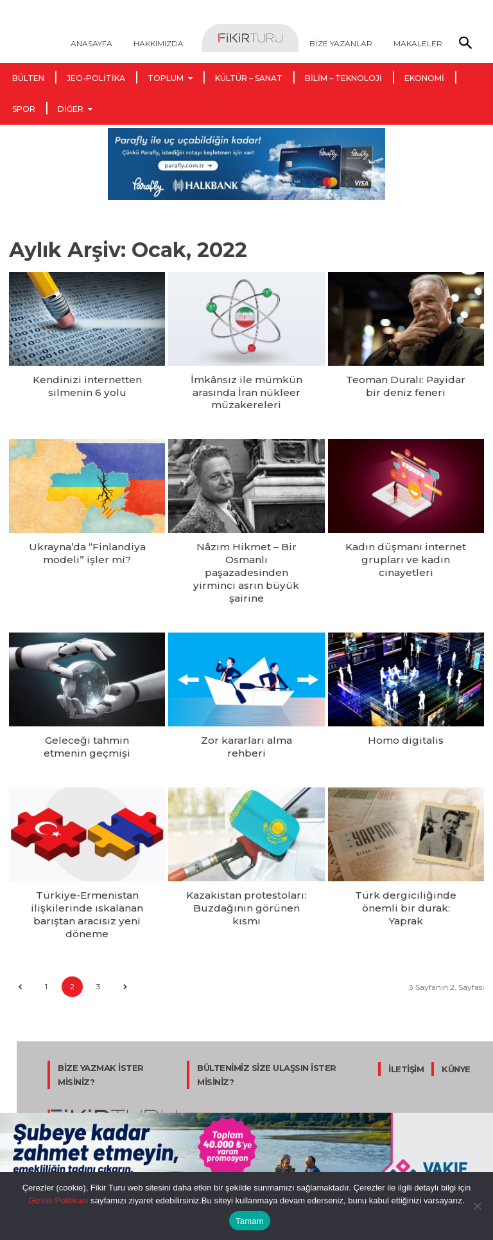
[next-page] (124, 937)
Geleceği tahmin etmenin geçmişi (87, 707)
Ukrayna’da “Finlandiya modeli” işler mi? (87, 545)
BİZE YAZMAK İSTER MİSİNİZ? (101, 1026)
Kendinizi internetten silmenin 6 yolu (87, 384)
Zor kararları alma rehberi (246, 702)
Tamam (250, 1221)
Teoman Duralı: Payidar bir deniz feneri (406, 384)
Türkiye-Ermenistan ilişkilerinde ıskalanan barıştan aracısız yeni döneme (87, 869)
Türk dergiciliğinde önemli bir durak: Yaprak (406, 858)
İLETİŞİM (406, 1020)
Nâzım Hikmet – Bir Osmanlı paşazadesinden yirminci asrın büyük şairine (246, 551)
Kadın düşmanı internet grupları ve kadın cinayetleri (406, 545)
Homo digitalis (406, 702)
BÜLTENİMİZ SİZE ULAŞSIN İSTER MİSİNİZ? (266, 1026)
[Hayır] (477, 1206)
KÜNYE (456, 1020)
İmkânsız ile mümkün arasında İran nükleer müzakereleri (246, 389)
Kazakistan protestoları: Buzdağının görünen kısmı (246, 858)
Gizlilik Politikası (58, 1200)
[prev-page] (19, 937)
